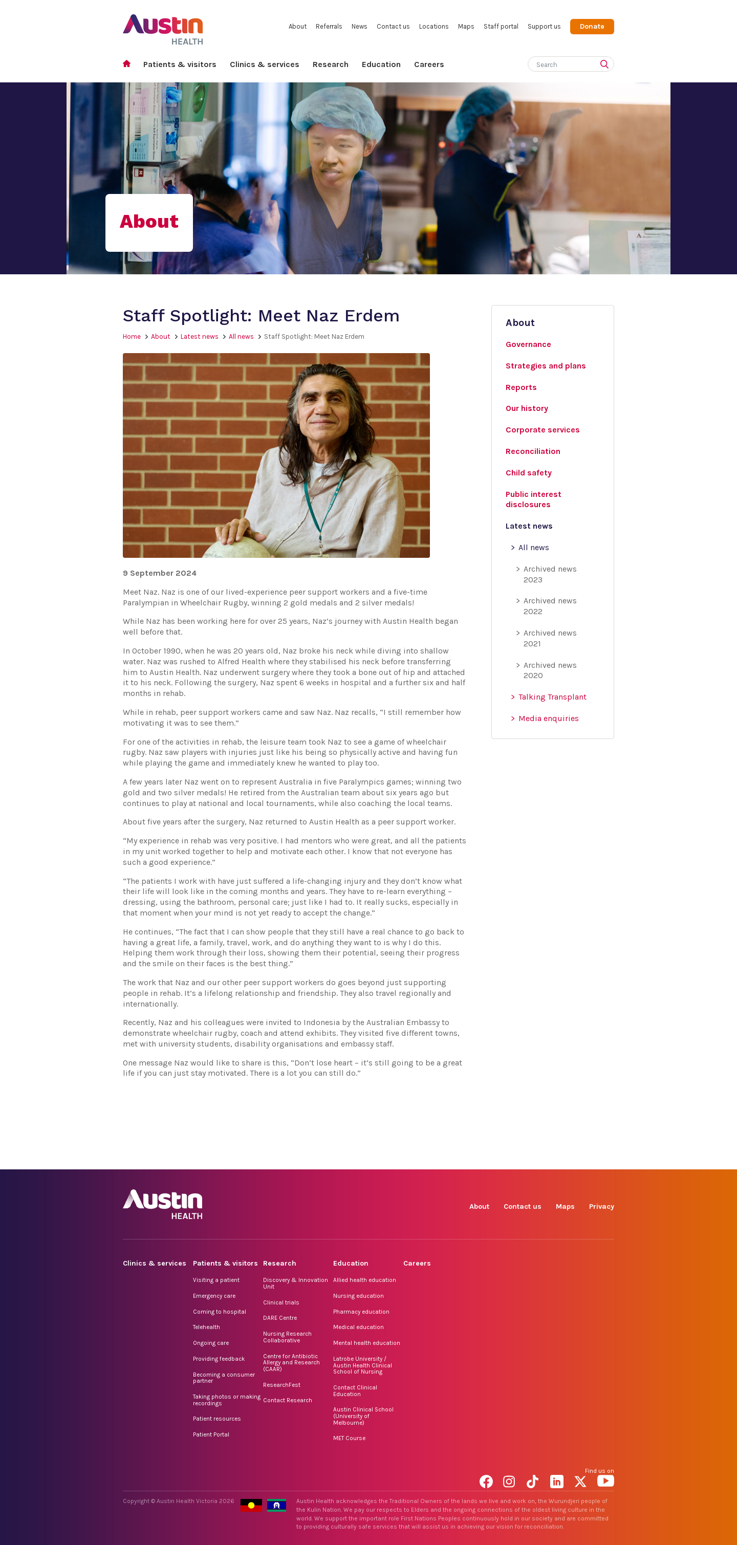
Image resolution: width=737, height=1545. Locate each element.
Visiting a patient (216, 1279)
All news (241, 336)
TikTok (535, 1158)
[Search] (559, 63)
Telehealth (206, 1327)
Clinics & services (264, 64)
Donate (592, 26)
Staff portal (501, 26)
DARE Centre (280, 1317)
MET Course (349, 1438)
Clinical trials (281, 1302)
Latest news (200, 336)
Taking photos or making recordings (227, 1400)
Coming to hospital (219, 1311)
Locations (434, 26)
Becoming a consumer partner (224, 1378)
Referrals (329, 26)
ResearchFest (281, 1384)
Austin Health (163, 25)
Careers (429, 64)
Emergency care (214, 1295)
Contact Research (287, 1400)
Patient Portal (211, 1434)
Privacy (601, 1206)
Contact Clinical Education (355, 1391)
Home (130, 65)
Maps (466, 26)
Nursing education (358, 1295)
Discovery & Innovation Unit (295, 1283)
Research (331, 64)
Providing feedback (219, 1358)
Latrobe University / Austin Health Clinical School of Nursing (362, 1365)
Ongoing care (211, 1342)
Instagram (511, 1158)
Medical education (358, 1327)
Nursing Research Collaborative (287, 1337)
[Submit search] (606, 65)
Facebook (488, 1158)
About (298, 26)
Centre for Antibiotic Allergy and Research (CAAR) (291, 1363)
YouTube (605, 1158)
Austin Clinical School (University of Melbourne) (363, 1416)
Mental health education (366, 1342)
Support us (544, 26)
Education (381, 64)
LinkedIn (558, 1158)
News (359, 26)
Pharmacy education (361, 1311)
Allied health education (364, 1279)
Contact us (393, 26)
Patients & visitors (179, 64)
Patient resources (217, 1418)
